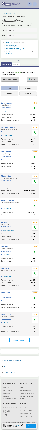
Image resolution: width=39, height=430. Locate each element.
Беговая (5, 301)
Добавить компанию (26, 390)
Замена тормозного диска (15, 49)
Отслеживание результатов (7, 411)
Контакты (23, 407)
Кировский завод (8, 230)
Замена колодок (11, 46)
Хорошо (30, 426)
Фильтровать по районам (12, 367)
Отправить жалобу (25, 413)
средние (10, 94)
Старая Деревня (8, 135)
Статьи (22, 387)
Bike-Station (6, 176)
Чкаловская (7, 208)
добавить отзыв (6, 107)
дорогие (28, 94)
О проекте (6, 387)
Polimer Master (7, 200)
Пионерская (7, 276)
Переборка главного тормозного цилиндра (17, 52)
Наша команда (7, 390)
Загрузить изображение (27, 393)
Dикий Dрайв (6, 103)
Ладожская (6, 111)
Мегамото (5, 268)
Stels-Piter (5, 293)
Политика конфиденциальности (9, 397)
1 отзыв (3, 132)
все (9, 88)
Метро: (4, 30)
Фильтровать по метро (11, 360)
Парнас (5, 322)
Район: (4, 35)
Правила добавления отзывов (26, 397)
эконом (28, 88)
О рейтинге (6, 393)
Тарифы (5, 415)
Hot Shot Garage (8, 127)
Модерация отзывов (26, 416)
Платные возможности (10, 407)
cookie (16, 425)
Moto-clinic (6, 314)
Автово (4, 222)
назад (14, 42)
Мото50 (4, 247)
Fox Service (6, 152)
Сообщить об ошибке (26, 410)
